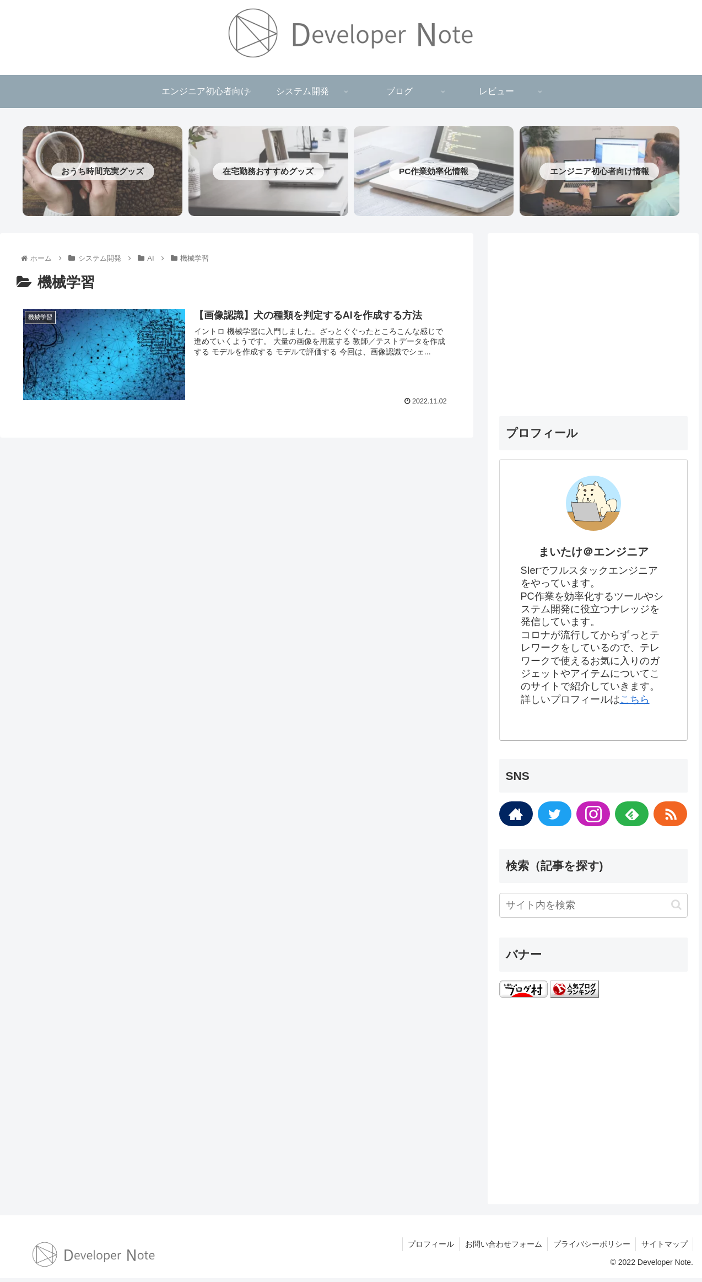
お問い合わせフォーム (502, 1247)
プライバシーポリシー (590, 1247)
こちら (635, 702)
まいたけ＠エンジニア (593, 556)
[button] (676, 908)
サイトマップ (664, 1247)
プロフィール (429, 1247)
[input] (593, 908)
